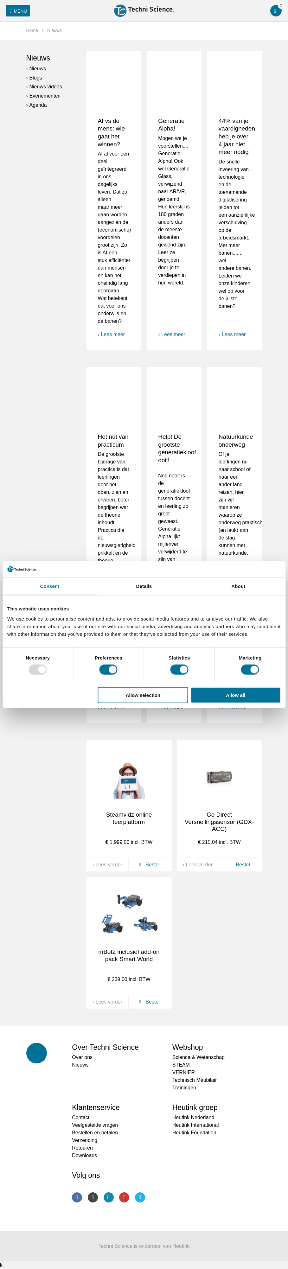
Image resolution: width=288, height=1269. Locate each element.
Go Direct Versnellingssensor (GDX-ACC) (219, 821)
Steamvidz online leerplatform (129, 818)
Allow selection (143, 695)
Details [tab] (144, 586)
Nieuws (38, 58)
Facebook (77, 1197)
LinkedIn (109, 1197)
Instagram (93, 1197)
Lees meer (113, 334)
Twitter (140, 1197)
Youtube (124, 1197)
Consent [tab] (49, 586)
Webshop (187, 1047)
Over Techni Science (105, 1047)
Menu (17, 11)
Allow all (235, 695)
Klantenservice (96, 1107)
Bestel (148, 865)
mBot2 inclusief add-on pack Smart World (128, 955)
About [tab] (238, 586)
